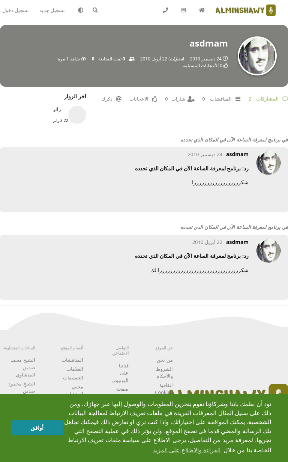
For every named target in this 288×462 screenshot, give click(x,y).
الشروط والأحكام (164, 373)
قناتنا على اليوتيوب (120, 373)
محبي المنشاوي (73, 390)
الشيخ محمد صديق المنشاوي (22, 367)
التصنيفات (73, 377)
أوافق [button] (37, 428)
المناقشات (72, 360)
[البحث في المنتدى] (99, 10)
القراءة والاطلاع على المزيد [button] (186, 450)
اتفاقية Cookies (164, 389)
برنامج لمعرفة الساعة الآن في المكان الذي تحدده (230, 139)
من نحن (164, 360)
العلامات (74, 369)
